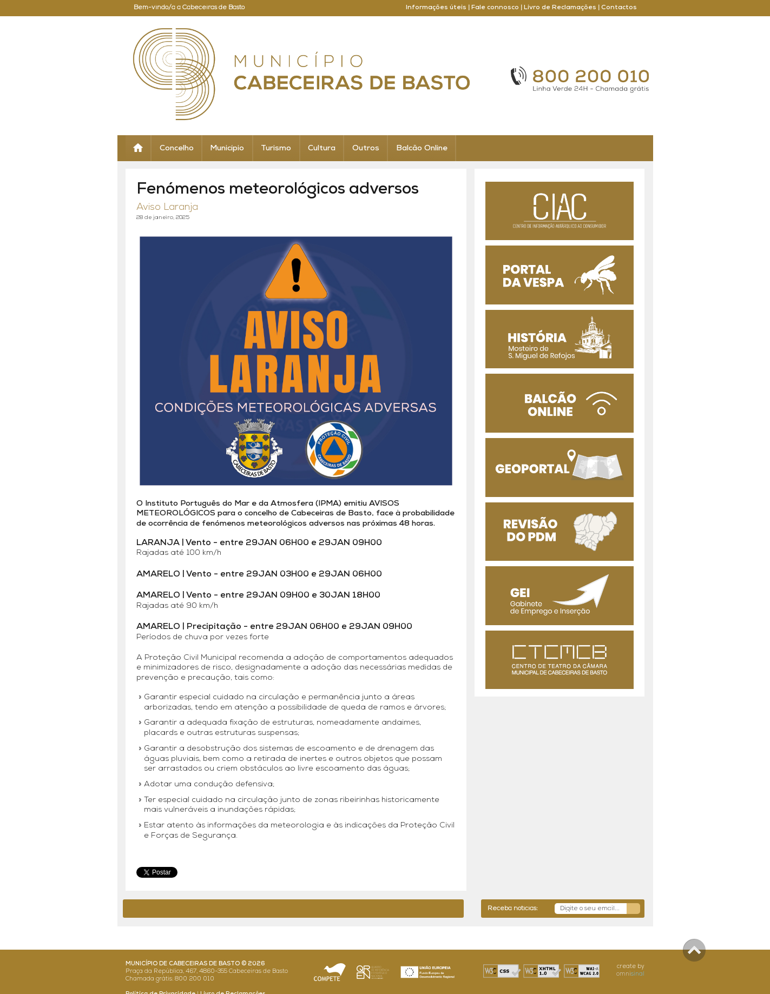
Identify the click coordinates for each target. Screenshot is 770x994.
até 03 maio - (368, 908)
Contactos (619, 7)
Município (227, 148)
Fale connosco (495, 7)
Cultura (321, 148)
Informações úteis (436, 7)
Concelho (177, 148)
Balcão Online (421, 148)
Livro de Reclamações (560, 7)
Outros (365, 148)
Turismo (276, 148)
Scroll (694, 950)
